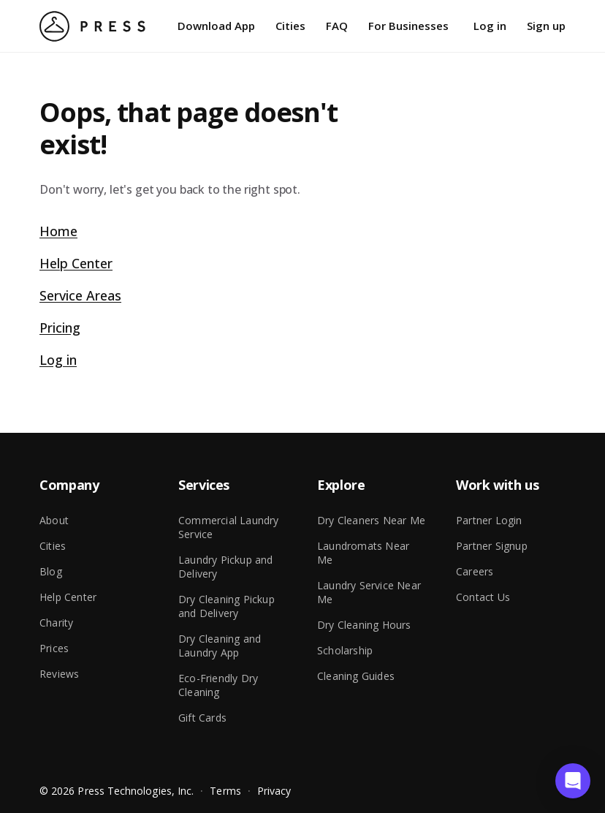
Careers (474, 571)
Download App (216, 25)
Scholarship (345, 650)
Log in (489, 25)
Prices (54, 648)
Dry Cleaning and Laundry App (219, 645)
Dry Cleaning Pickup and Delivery (226, 606)
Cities (290, 25)
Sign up (546, 25)
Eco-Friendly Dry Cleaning (218, 685)
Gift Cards (202, 718)
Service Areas (80, 295)
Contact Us (483, 597)
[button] (572, 780)
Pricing (59, 327)
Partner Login (489, 520)
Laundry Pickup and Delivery (225, 567)
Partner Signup (492, 546)
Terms (225, 791)
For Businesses (408, 25)
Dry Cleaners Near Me (371, 520)
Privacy (274, 791)
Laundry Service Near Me (369, 592)
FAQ (337, 25)
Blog (50, 571)
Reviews (59, 674)
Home (58, 231)
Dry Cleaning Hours (364, 625)
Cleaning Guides (356, 676)
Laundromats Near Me (363, 553)
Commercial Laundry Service (228, 527)
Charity (56, 622)
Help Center (76, 263)
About (54, 520)
